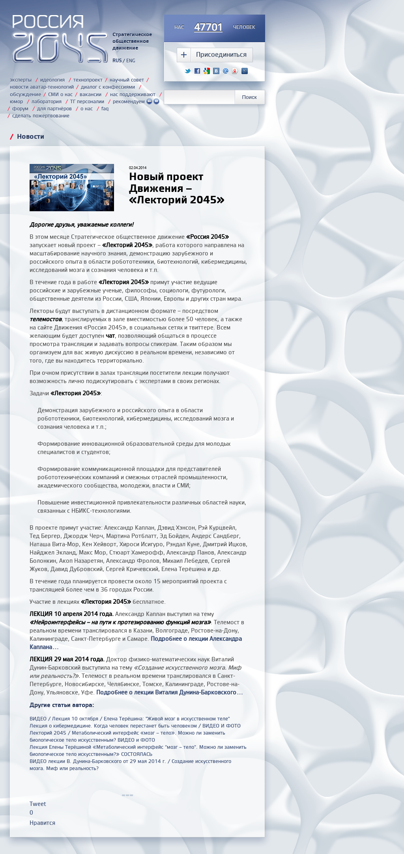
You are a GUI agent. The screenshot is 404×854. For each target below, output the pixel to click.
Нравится (42, 823)
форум (20, 108)
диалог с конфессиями (108, 86)
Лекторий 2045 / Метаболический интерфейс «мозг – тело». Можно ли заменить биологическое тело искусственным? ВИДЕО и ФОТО (127, 736)
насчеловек (214, 27)
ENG (130, 60)
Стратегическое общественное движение (132, 41)
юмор (16, 101)
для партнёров (54, 108)
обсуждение (25, 94)
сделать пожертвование (40, 115)
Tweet (38, 804)
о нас (86, 108)
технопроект (88, 79)
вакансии (90, 94)
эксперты (21, 79)
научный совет (127, 79)
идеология (52, 79)
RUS (117, 60)
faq (104, 108)
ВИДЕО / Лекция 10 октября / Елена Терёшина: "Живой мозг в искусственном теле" (130, 718)
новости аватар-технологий (42, 86)
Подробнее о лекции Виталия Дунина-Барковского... (169, 692)
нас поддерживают (132, 94)
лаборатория (47, 101)
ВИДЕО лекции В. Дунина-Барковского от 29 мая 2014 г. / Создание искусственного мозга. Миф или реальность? (130, 764)
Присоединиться (221, 54)
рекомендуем (136, 101)
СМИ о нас (60, 94)
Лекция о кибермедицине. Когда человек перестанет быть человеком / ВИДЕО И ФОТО (135, 725)
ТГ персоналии (87, 101)
